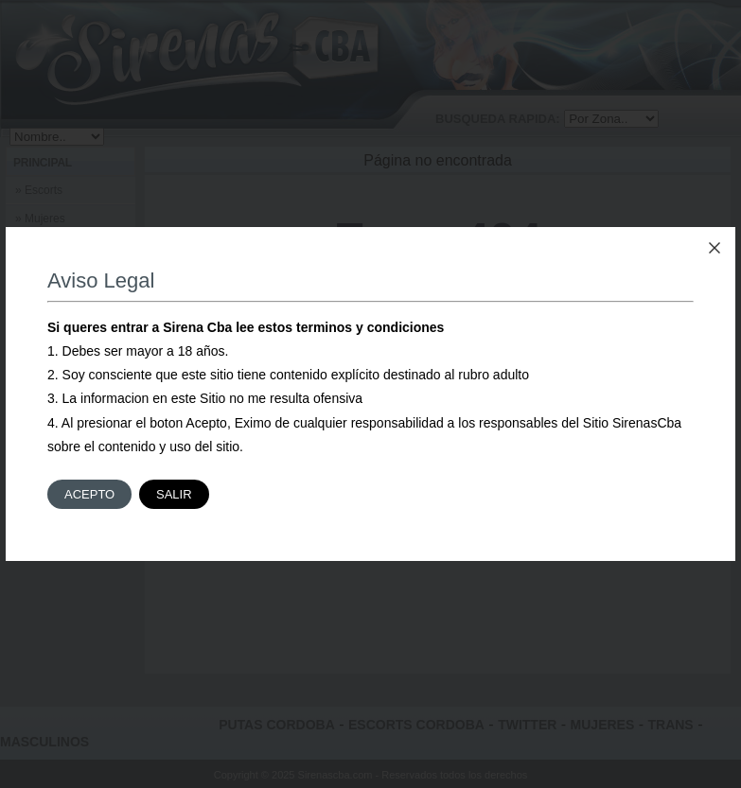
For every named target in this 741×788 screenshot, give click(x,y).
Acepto (89, 494)
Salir (174, 494)
